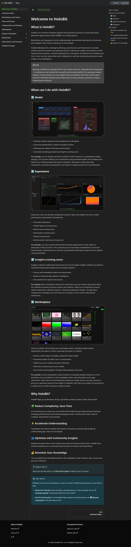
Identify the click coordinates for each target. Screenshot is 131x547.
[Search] (119, 3)
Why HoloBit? (113, 27)
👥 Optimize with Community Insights (118, 39)
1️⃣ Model (113, 16)
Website (15, 529)
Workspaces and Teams (11, 17)
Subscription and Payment (12, 42)
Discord (15, 533)
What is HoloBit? (114, 10)
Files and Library (8, 21)
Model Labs (72, 533)
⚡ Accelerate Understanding (118, 35)
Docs (17, 3)
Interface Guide (8, 13)
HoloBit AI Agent (8, 46)
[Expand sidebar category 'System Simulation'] (26, 33)
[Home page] (33, 9)
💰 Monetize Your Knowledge (118, 43)
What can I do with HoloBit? (117, 13)
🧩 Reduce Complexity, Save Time (118, 31)
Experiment (6, 38)
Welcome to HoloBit (9, 9)
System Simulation (9, 34)
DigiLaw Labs (73, 529)
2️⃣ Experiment (114, 18)
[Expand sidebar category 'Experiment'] (26, 37)
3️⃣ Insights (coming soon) (118, 21)
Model (39, 97)
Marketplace (7, 29)
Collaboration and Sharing (12, 25)
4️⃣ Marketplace (115, 24)
